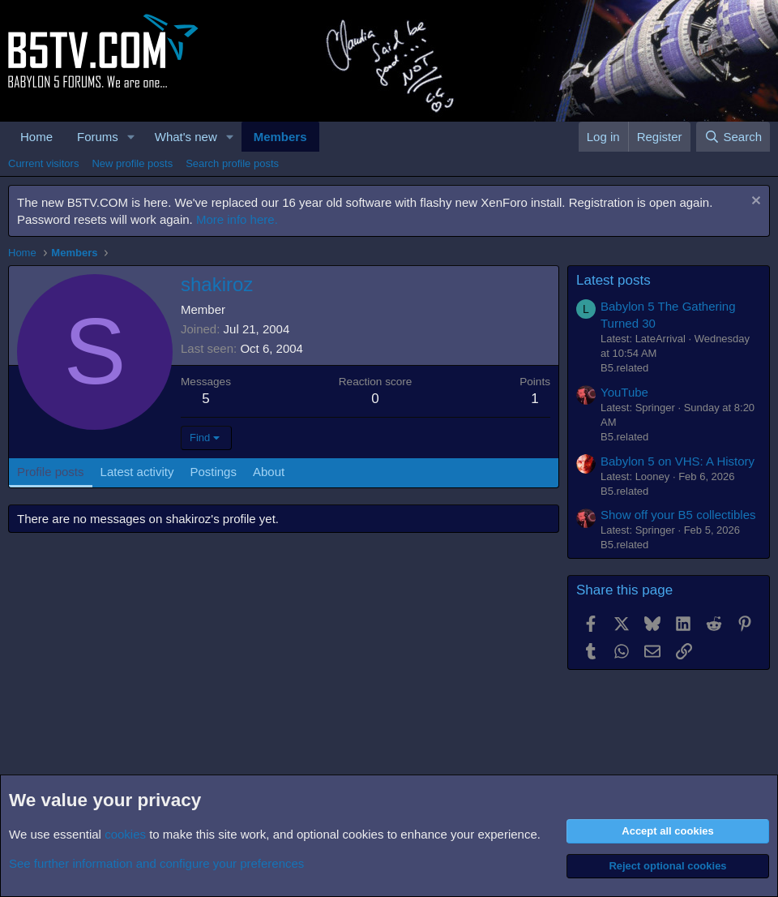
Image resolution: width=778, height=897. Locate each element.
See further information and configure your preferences (156, 863)
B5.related (624, 368)
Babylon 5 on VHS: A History (677, 461)
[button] (131, 137)
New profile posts (132, 163)
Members (280, 137)
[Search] (733, 137)
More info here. (237, 219)
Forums (97, 137)
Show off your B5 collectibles (678, 514)
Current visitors (43, 163)
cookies (125, 834)
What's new (186, 137)
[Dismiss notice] (754, 202)
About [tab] (268, 472)
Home (36, 137)
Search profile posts (232, 163)
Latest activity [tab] (137, 472)
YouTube (624, 392)
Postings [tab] (213, 472)
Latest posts (613, 280)
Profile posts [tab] (50, 472)
